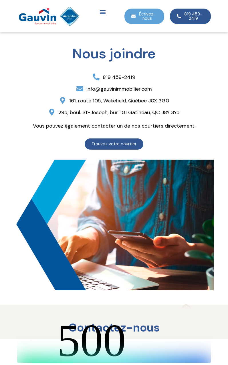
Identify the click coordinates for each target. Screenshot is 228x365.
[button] (102, 12)
